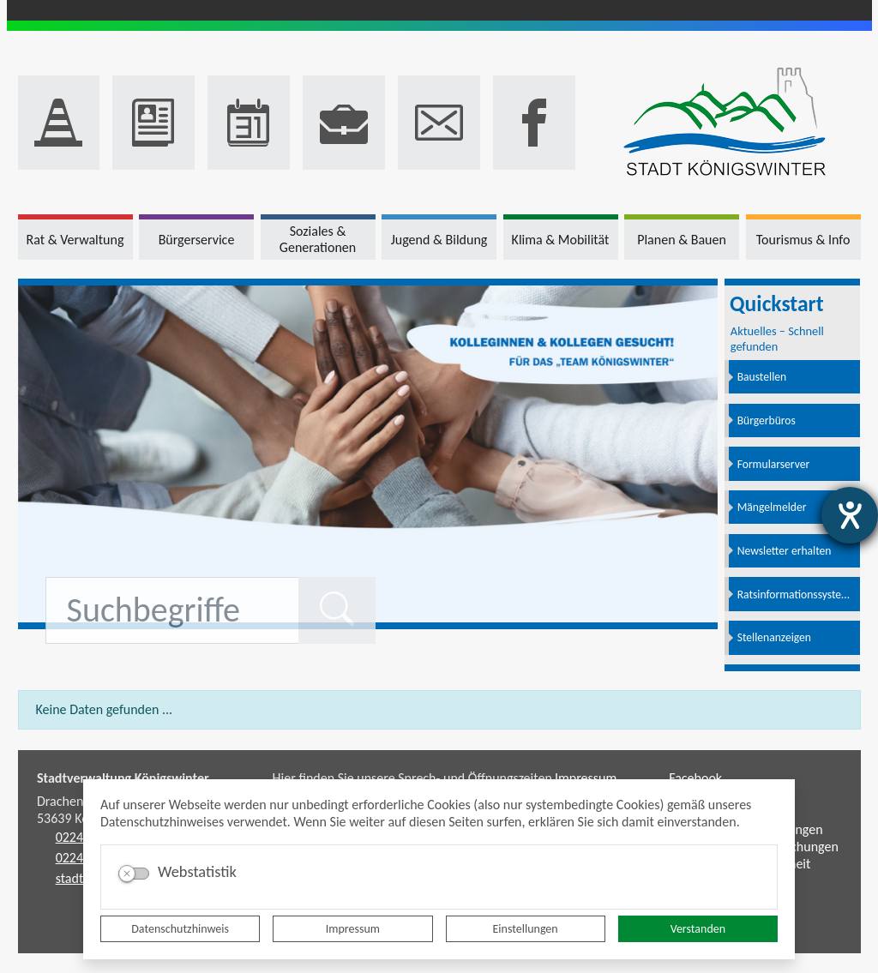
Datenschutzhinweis (180, 929)
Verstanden (698, 929)
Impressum (353, 929)
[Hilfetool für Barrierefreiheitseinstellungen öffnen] (849, 515)
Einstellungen (525, 929)
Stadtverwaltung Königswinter (123, 778)
